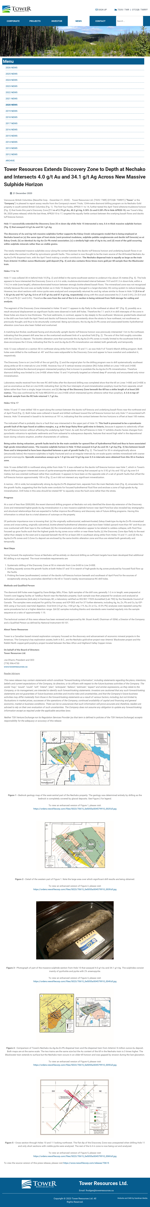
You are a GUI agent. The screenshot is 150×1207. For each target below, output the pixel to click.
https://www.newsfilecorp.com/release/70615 (86, 1163)
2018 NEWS (11, 117)
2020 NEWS (11, 104)
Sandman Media (140, 1198)
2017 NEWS (11, 123)
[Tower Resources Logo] (16, 9)
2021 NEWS (11, 98)
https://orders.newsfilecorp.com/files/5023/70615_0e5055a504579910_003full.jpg (74, 889)
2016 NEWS (11, 129)
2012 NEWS (11, 154)
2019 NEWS (11, 111)
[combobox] (129, 21)
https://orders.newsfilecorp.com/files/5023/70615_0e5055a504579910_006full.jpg (74, 1156)
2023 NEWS (11, 86)
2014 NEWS (11, 142)
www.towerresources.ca (15, 666)
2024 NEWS (11, 80)
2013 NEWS (11, 148)
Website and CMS (124, 1198)
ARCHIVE (10, 160)
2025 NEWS (11, 73)
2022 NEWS (11, 92)
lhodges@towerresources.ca (100, 1190)
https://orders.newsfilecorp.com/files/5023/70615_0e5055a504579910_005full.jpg (74, 1065)
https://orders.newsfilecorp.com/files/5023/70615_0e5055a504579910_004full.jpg (74, 981)
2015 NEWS (11, 135)
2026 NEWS (11, 67)
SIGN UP (101, 9)
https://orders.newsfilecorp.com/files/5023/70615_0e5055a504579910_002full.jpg (74, 808)
